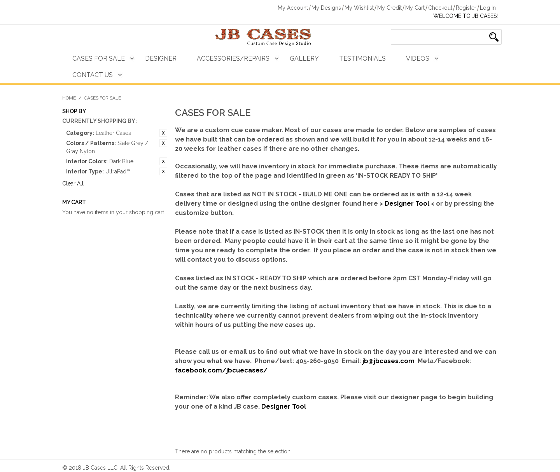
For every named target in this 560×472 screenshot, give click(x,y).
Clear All (73, 183)
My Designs (326, 8)
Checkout (440, 8)
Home (69, 98)
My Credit (389, 8)
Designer (161, 58)
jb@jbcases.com (388, 361)
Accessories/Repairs (233, 58)
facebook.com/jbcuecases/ (221, 370)
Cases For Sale (98, 58)
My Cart (415, 8)
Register (466, 8)
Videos (417, 58)
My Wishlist (359, 8)
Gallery (304, 58)
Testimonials (362, 58)
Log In (488, 8)
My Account (293, 8)
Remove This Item (163, 133)
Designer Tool (407, 203)
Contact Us (92, 75)
